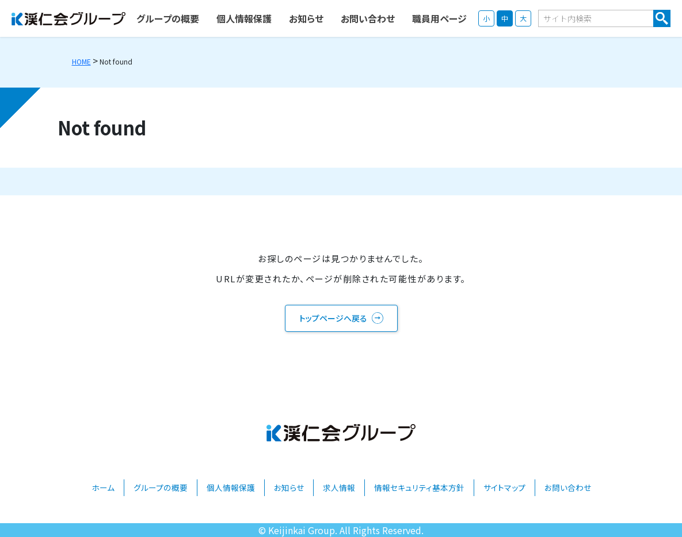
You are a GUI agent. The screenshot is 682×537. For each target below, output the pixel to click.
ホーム (103, 487)
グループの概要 (161, 487)
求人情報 (339, 487)
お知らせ (289, 487)
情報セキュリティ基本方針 (419, 487)
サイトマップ (504, 487)
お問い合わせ (567, 487)
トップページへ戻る (333, 318)
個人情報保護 (231, 487)
